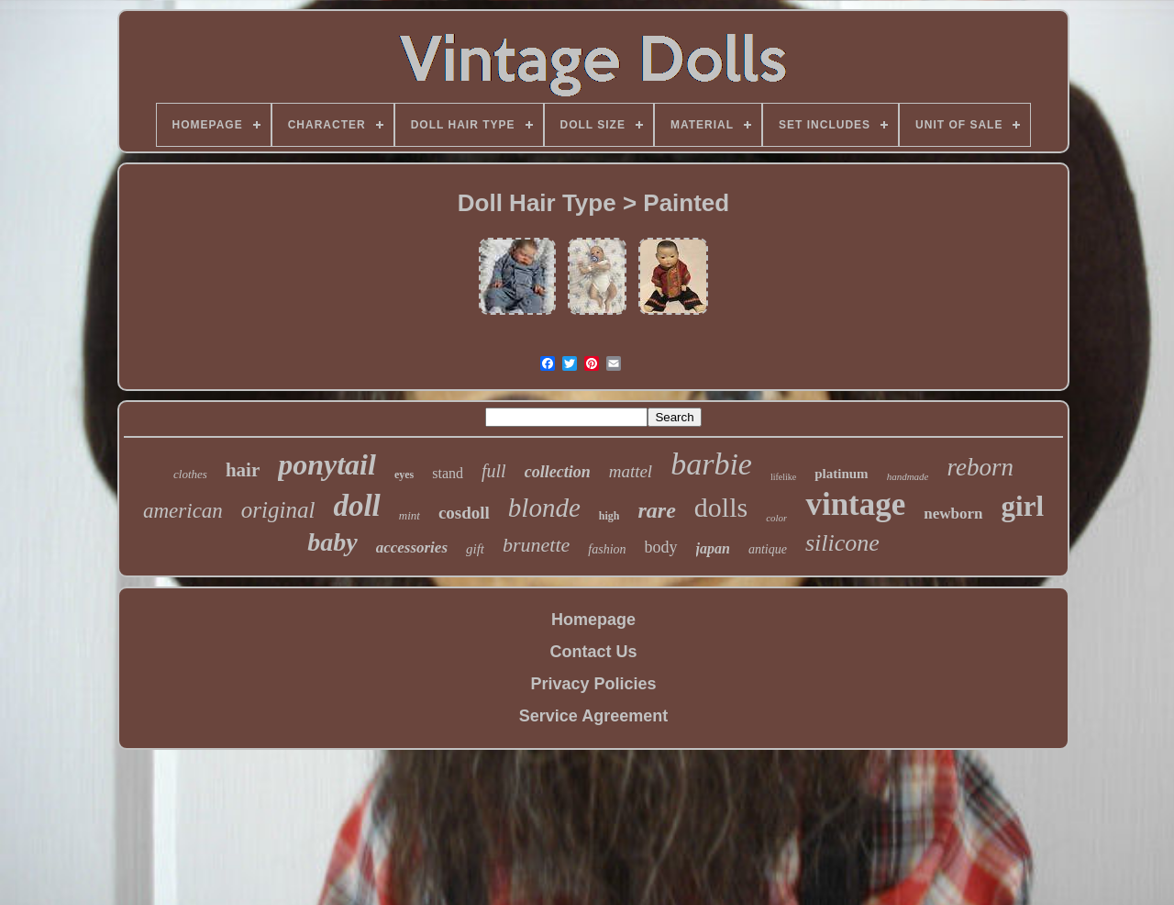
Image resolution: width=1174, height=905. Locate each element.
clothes (190, 474)
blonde (544, 507)
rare (656, 510)
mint (409, 515)
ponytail (327, 464)
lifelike (783, 477)
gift (475, 549)
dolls (721, 507)
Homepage (593, 619)
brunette (536, 544)
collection (558, 472)
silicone (842, 543)
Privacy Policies (593, 684)
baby (332, 542)
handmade (908, 476)
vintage (855, 504)
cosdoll (464, 512)
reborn (980, 467)
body (661, 547)
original (278, 509)
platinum (841, 473)
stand (447, 473)
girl (1023, 506)
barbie (711, 464)
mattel (631, 471)
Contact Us (593, 651)
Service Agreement (593, 716)
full (494, 471)
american (183, 510)
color (776, 517)
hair (243, 470)
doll (356, 505)
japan (713, 548)
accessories (412, 547)
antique (767, 549)
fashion (607, 549)
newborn (953, 513)
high (609, 515)
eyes (404, 474)
